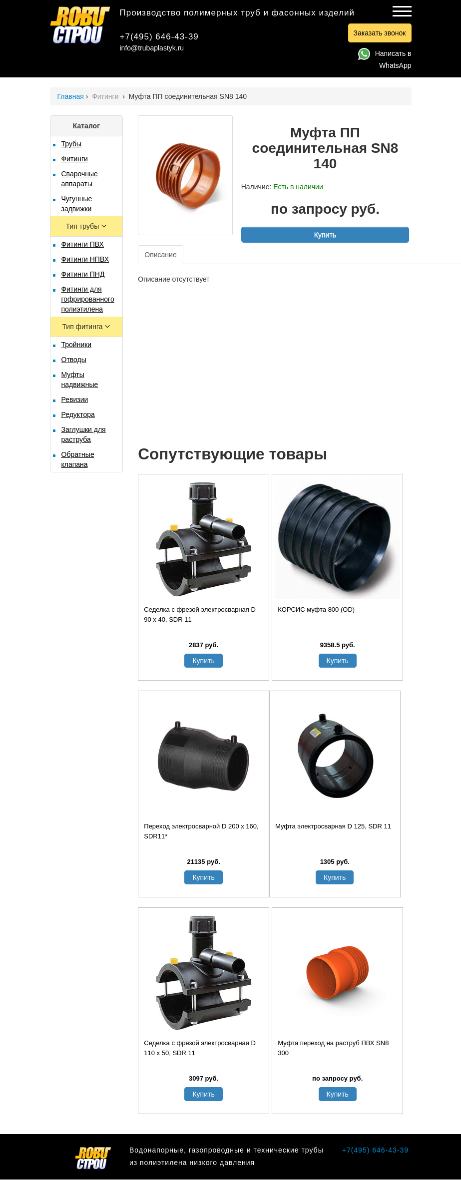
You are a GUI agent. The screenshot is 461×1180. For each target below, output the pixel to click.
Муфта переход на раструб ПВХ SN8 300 (333, 1048)
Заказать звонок (380, 33)
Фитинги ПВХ (82, 244)
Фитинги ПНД (83, 274)
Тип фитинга (83, 327)
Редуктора (78, 414)
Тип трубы (83, 226)
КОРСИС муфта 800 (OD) (316, 609)
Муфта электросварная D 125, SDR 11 (333, 826)
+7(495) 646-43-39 (159, 36)
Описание (160, 255)
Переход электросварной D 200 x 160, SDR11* (201, 831)
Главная (70, 96)
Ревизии (74, 399)
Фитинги (106, 96)
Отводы (73, 360)
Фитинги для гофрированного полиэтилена (87, 299)
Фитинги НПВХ (85, 259)
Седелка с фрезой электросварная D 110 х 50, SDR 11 (200, 1048)
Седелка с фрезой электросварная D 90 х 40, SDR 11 (200, 614)
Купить (325, 235)
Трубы (71, 144)
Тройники (76, 345)
